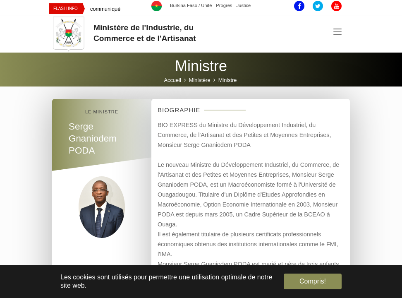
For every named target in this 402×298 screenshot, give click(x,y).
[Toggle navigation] (337, 32)
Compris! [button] (312, 281)
